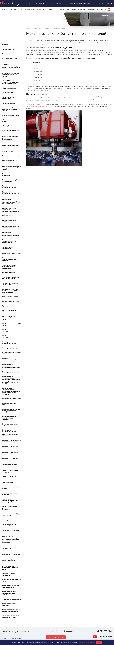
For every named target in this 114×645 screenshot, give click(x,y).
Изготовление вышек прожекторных (9, 174)
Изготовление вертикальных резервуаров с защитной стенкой (11, 168)
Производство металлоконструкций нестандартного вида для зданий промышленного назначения (10, 432)
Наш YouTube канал (105, 636)
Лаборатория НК (93, 10)
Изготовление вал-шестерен (11, 156)
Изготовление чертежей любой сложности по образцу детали (10, 241)
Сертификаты (81, 10)
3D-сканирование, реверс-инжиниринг (10, 59)
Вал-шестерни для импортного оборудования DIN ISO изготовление (10, 82)
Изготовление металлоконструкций (9, 186)
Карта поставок (70, 10)
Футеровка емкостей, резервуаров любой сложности (9, 593)
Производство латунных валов (10, 424)
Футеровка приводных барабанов (9, 604)
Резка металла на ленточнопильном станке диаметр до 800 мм (10, 500)
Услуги (35, 28)
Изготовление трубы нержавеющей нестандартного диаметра (10, 210)
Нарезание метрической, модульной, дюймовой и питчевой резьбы (10, 290)
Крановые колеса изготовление (7, 247)
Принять (99, 642)
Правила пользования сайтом (11, 638)
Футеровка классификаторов (11, 599)
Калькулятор (60, 10)
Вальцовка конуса (8, 92)
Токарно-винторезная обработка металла (9, 559)
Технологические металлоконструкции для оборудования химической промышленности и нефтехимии (10, 539)
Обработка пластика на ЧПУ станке (11, 324)
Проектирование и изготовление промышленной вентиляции (11, 366)
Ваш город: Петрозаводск (36, 3)
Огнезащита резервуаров (10, 348)
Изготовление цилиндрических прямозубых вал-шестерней (11, 234)
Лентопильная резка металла (11, 253)
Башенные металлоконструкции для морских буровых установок (11, 66)
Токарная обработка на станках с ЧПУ (9, 547)
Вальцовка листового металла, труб (9, 97)
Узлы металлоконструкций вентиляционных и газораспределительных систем (11, 567)
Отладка (4, 53)
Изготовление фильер (9, 215)
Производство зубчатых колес (9, 403)
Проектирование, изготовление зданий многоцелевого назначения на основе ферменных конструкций (11, 391)
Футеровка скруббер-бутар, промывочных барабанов (11, 610)
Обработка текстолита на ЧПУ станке (10, 330)
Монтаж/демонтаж (8, 49)
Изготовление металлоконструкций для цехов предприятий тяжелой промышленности (11, 201)
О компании (4, 10)
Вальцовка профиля (8, 103)
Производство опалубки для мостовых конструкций (11, 441)
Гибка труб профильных (10, 126)
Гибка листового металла (10, 115)
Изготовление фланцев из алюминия (10, 221)
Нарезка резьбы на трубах (10, 301)
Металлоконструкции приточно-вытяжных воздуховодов (9, 266)
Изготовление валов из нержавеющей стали (9, 161)
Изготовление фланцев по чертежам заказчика (10, 227)
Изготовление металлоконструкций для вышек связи (10, 193)
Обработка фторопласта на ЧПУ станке (11, 336)
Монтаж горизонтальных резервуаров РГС (10, 283)
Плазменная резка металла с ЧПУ (11, 353)
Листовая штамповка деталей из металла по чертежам (9, 259)
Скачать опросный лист (56, 637)
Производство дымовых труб (11, 398)
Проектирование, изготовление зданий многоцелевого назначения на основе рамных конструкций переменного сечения (11, 380)
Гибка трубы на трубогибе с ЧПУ (11, 131)
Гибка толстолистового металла (9, 120)
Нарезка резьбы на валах (10, 296)
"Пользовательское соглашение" (86, 642)
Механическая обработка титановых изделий (10, 277)
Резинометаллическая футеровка (9, 493)
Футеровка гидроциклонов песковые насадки (11, 586)
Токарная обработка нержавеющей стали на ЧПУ (11, 553)
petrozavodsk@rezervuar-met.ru (41, 106)
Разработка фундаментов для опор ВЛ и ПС (10, 481)
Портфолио (50, 10)
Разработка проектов (9, 476)
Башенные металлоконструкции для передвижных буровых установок (10, 74)
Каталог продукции (15, 10)
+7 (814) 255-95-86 (106, 3)
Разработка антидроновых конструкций (10, 471)
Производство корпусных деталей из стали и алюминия (10, 418)
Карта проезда (68, 631)
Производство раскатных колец (10, 453)
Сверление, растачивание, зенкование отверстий (10, 531)
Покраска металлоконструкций (9, 359)
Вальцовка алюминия (9, 88)
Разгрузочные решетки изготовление (9, 465)
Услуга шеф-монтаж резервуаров (8, 574)
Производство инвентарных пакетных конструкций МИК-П (11, 410)
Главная (28, 28)
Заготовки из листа (8, 151)
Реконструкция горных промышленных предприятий (9, 508)
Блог (43, 10)
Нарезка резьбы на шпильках (11, 306)
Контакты (103, 10)
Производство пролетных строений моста (10, 447)
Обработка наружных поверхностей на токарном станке (10, 318)
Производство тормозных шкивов (10, 459)
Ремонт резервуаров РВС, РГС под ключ (10, 514)
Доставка (5, 44)
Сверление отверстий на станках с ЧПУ (10, 525)
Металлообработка (8, 272)
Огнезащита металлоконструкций (9, 342)
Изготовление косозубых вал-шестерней (10, 180)
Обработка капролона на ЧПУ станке (10, 311)
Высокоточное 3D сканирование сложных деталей (9, 109)
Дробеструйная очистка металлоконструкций (10, 146)
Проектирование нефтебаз (10, 372)
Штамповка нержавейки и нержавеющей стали (10, 616)
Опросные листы (29, 10)
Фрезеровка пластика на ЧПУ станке (11, 580)
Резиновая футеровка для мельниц (10, 487)
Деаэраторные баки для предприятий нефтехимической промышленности (10, 138)
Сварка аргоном (7, 520)
